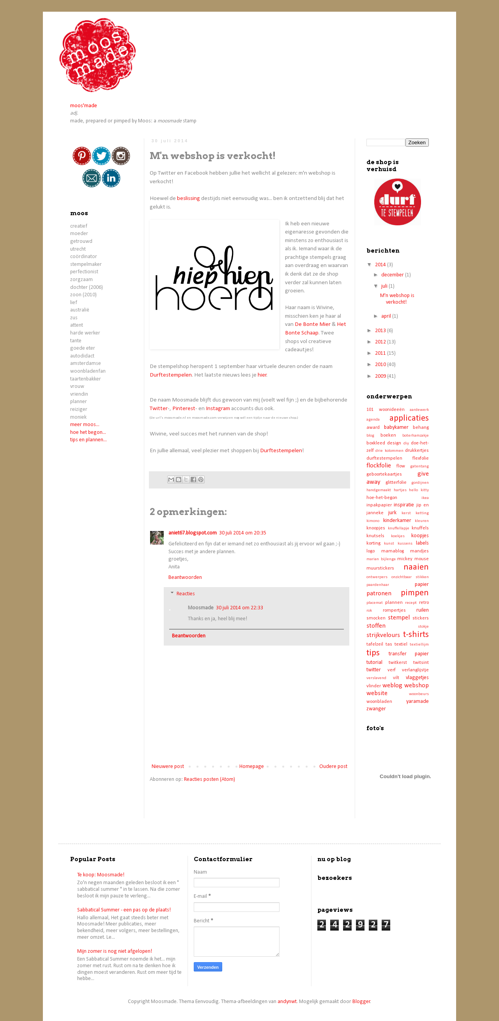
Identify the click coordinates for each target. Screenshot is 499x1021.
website (377, 693)
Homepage (251, 767)
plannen (394, 602)
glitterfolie (396, 482)
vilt (396, 678)
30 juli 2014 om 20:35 (242, 533)
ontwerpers (377, 577)
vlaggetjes (417, 678)
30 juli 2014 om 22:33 (239, 608)
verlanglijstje (415, 670)
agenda (373, 420)
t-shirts (416, 634)
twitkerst (398, 662)
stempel (399, 617)
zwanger (376, 709)
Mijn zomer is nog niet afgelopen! (114, 951)
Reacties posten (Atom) (209, 779)
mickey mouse (413, 559)
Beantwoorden (185, 577)
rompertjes (394, 610)
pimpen (415, 593)
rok (369, 611)
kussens (405, 543)
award (373, 427)
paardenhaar (377, 585)
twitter (373, 670)
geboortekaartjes (384, 474)
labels (422, 543)
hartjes (400, 490)
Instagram (218, 408)
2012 (381, 342)
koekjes (398, 536)
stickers (420, 618)
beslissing (188, 198)
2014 (381, 265)
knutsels (375, 536)
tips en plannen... (88, 440)
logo (370, 551)
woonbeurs (419, 694)
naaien (416, 567)
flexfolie (420, 458)
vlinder (373, 686)
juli (385, 286)
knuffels (420, 528)
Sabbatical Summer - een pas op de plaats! (124, 910)
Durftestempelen (171, 375)
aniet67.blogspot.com (192, 533)
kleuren (422, 521)
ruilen (422, 610)
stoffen (376, 626)
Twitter (159, 408)
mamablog (392, 551)
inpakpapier (379, 505)
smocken (376, 618)
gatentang (419, 466)
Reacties (186, 594)
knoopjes (375, 528)
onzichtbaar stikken (410, 577)
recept (411, 603)
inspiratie (404, 505)
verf (392, 670)
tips (373, 653)
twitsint (421, 662)
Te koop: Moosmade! (100, 875)
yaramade (417, 701)
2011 (381, 353)
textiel (401, 644)
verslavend (376, 678)
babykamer (396, 427)
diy (406, 443)
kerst (406, 513)
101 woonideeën (385, 409)
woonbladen (379, 701)
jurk (392, 513)
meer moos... (84, 425)
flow (400, 466)
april (386, 316)
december (393, 275)
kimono (372, 521)
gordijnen (420, 483)
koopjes (420, 536)
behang (421, 427)
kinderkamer (397, 521)
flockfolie (378, 465)
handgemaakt (378, 490)
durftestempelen (384, 458)
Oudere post (333, 767)
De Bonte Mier (313, 324)
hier (262, 375)
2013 (381, 331)
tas (389, 644)
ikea (425, 498)
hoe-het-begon (381, 497)
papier (422, 584)
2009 (381, 376)
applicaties (409, 418)
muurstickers (380, 568)
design (394, 443)
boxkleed (375, 443)
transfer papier (409, 654)
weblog (392, 685)
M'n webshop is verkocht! (397, 299)
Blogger (361, 1002)
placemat (374, 603)
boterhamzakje (415, 436)
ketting (422, 513)
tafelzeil (374, 644)
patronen (378, 593)
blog (370, 436)
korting (373, 543)
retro (424, 602)
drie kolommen (389, 451)
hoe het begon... (88, 432)
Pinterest (183, 408)
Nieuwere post (168, 767)
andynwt (287, 1002)
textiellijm (419, 644)
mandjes (419, 551)
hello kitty (419, 490)
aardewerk (419, 410)
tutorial (374, 662)
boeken (388, 435)
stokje (423, 627)
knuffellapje (398, 528)
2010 (381, 365)
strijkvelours (383, 635)
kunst (389, 543)
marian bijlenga (381, 559)
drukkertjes (417, 450)
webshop (416, 685)
